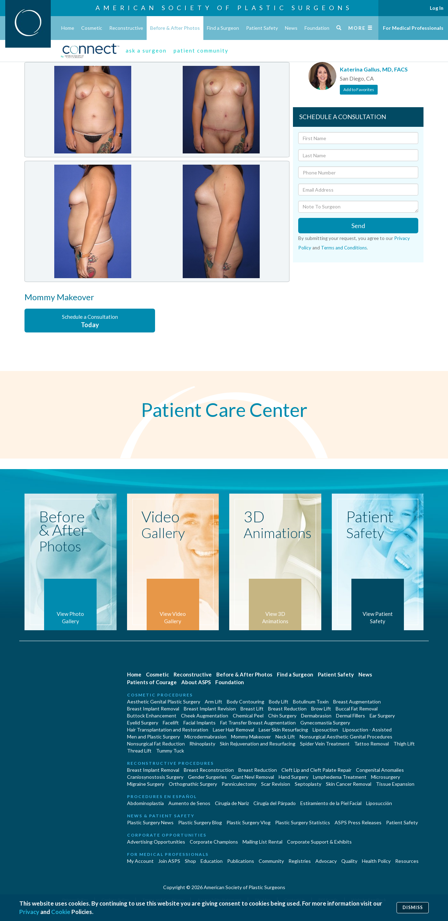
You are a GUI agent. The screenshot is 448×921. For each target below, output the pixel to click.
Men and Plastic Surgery (153, 737)
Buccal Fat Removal (357, 709)
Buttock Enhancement (151, 716)
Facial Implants (199, 723)
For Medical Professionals (413, 28)
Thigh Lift (404, 744)
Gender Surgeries (207, 777)
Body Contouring (245, 702)
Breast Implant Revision (210, 709)
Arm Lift (213, 702)
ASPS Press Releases (358, 822)
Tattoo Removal (371, 744)
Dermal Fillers (350, 716)
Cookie (60, 911)
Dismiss (412, 907)
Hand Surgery (293, 777)
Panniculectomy (239, 784)
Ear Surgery (382, 716)
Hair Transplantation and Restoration (167, 730)
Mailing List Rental (262, 842)
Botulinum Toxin (311, 702)
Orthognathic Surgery (193, 784)
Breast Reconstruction (209, 770)
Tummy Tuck (170, 751)
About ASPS (196, 682)
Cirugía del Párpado (274, 803)
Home (67, 28)
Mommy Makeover (251, 737)
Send (358, 225)
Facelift (171, 723)
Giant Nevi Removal (252, 777)
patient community (201, 50)
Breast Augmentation (357, 702)
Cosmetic (91, 28)
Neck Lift (285, 737)
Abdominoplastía (145, 803)
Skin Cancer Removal (348, 784)
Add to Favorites (358, 89)
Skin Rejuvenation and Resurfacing (257, 744)
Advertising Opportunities (156, 842)
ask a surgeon (146, 50)
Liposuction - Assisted (367, 730)
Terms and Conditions (344, 247)
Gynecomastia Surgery (325, 723)
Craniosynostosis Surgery (155, 777)
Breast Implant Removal (153, 709)
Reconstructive (126, 28)
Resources (407, 861)
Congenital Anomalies (380, 770)
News (291, 28)
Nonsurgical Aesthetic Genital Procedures (346, 737)
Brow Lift (321, 709)
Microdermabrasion (205, 737)
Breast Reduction (287, 709)
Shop (190, 861)
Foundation (316, 28)
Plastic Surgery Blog (200, 822)
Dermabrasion (316, 716)
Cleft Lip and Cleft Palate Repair (316, 770)
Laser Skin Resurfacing (283, 730)
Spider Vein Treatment (325, 744)
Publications (240, 861)
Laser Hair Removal (233, 730)
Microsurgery (385, 777)
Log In (436, 8)
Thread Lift (139, 751)
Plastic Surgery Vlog (248, 822)
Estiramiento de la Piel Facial (331, 803)
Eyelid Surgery (142, 723)
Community (271, 861)
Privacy (29, 911)
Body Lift (278, 702)
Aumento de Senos (189, 803)
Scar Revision (275, 784)
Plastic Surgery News (150, 822)
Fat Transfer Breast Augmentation (258, 723)
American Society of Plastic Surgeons (224, 8)
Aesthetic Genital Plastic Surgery (163, 702)
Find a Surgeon (223, 28)
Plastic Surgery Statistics (302, 822)
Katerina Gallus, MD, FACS (374, 69)
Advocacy (326, 861)
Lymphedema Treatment (339, 777)
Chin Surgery (282, 716)
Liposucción (379, 803)
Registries (299, 861)
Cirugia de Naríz (232, 803)
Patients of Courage (152, 682)
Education (212, 861)
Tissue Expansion (395, 784)
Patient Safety (262, 28)
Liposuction (325, 730)
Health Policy (376, 861)
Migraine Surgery (145, 784)
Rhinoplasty (202, 744)
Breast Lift (252, 709)
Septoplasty (308, 784)
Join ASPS (169, 861)
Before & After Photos (175, 28)
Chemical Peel (248, 716)
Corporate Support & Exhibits (319, 842)
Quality (349, 861)
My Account (140, 861)
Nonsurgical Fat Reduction (156, 744)
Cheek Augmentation (204, 716)
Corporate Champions (214, 842)
